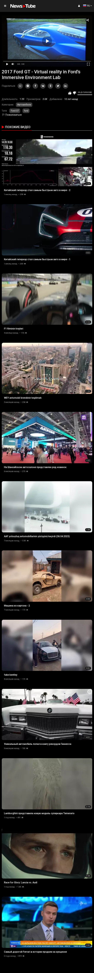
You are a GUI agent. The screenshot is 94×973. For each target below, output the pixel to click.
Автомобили (24, 104)
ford (26, 110)
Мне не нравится (74, 92)
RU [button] (86, 5)
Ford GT (15, 110)
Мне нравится (69, 92)
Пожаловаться (12, 114)
